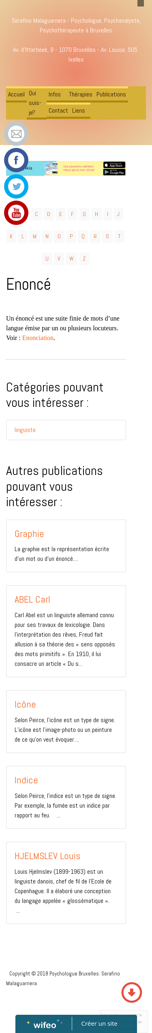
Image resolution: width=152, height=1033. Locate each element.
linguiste (25, 430)
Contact (58, 110)
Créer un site (99, 1023)
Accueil (16, 94)
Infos (55, 94)
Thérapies (80, 94)
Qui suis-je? (35, 103)
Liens (78, 110)
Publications (111, 94)
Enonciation (38, 337)
